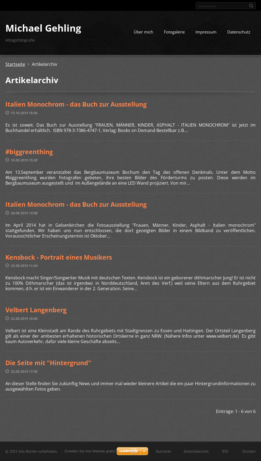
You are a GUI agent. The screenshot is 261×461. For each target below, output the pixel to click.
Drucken (249, 451)
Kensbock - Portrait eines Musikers (58, 257)
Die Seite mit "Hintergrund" (48, 362)
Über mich (143, 32)
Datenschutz (238, 32)
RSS (225, 451)
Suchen (251, 6)
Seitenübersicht (196, 451)
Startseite (15, 64)
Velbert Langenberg (36, 310)
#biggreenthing (29, 151)
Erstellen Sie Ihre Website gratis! (90, 451)
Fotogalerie (174, 32)
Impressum (206, 32)
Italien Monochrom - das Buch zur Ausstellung (76, 104)
